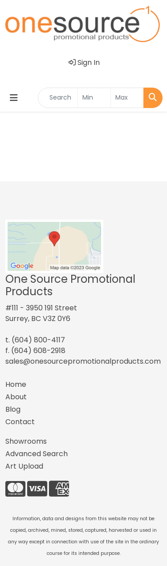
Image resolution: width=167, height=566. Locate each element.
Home (15, 384)
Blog (12, 409)
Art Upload (24, 466)
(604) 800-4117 (38, 340)
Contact (20, 422)
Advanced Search (36, 454)
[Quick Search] (58, 98)
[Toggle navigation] (13, 98)
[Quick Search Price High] (127, 98)
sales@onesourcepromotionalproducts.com (83, 361)
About (16, 397)
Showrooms (26, 441)
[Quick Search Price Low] (94, 98)
